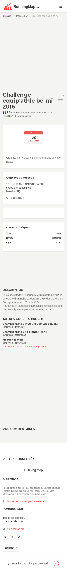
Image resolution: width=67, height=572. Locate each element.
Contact (11, 547)
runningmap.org (15, 529)
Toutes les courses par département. (27, 501)
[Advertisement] (33, 54)
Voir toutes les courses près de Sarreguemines (25, 346)
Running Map (33, 470)
